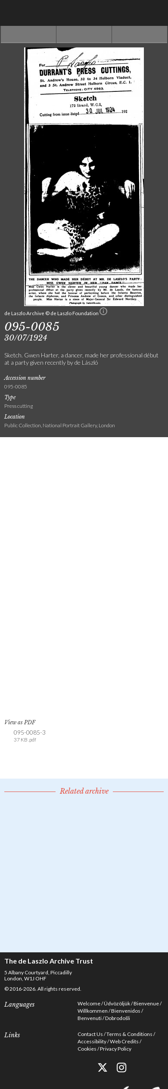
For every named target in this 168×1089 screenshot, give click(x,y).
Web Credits (124, 1041)
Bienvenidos (125, 1011)
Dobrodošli (117, 1018)
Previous (28, 34)
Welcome (89, 1003)
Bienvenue (146, 1003)
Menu (155, 13)
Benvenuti (90, 1018)
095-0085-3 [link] (30, 736)
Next (139, 34)
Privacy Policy (115, 1048)
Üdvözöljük (117, 1003)
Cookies (87, 1048)
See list (84, 34)
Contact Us (90, 1034)
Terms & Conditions (129, 1034)
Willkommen (93, 1011)
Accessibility (92, 1041)
